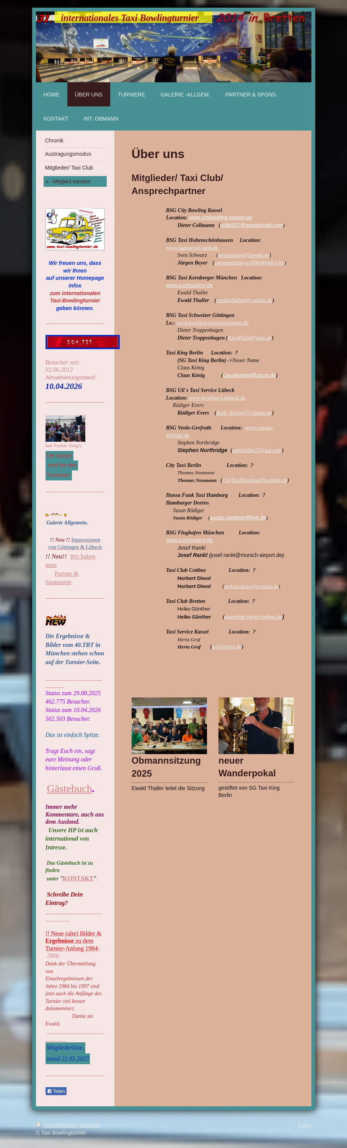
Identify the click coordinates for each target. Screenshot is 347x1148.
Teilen (56, 1091)
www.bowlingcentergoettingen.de (212, 323)
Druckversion (56, 1125)
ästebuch (73, 788)
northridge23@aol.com (257, 450)
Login (304, 1125)
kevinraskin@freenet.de (243, 255)
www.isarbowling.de (189, 285)
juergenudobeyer (233, 263)
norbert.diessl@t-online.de (251, 586)
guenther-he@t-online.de (253, 616)
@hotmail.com (267, 263)
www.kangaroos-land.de (192, 248)
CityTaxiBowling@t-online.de (254, 480)
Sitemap (89, 1125)
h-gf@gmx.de (227, 647)
